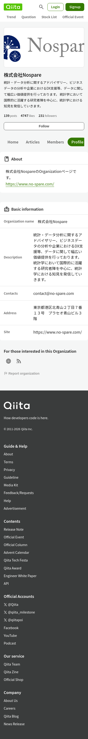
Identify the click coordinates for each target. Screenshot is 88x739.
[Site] (8, 361)
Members (55, 142)
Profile (77, 142)
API (6, 583)
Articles (32, 142)
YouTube (10, 635)
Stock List (49, 16)
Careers (9, 708)
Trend (11, 16)
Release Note (13, 529)
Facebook (11, 627)
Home (13, 142)
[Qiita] (13, 6)
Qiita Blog (11, 716)
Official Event (73, 16)
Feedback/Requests (19, 492)
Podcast (10, 643)
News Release (14, 724)
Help (7, 500)
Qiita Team (12, 664)
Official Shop (13, 679)
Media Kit (11, 485)
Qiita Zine (11, 671)
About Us (11, 700)
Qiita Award (12, 568)
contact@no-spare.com (53, 293)
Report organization (21, 373)
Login (55, 6)
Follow (44, 126)
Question (28, 16)
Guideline (11, 477)
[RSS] (18, 361)
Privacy (9, 469)
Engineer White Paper (20, 575)
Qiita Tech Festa (16, 560)
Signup (74, 6)
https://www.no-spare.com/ (30, 184)
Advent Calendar (16, 552)
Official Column (15, 544)
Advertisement (15, 508)
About (8, 454)
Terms (8, 462)
